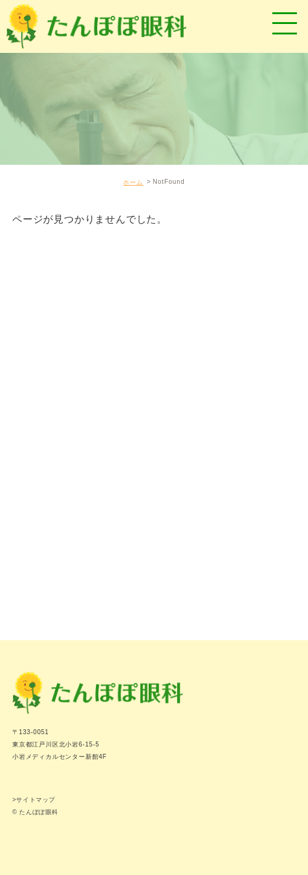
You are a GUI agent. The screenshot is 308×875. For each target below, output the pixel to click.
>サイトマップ (33, 799)
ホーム (133, 182)
